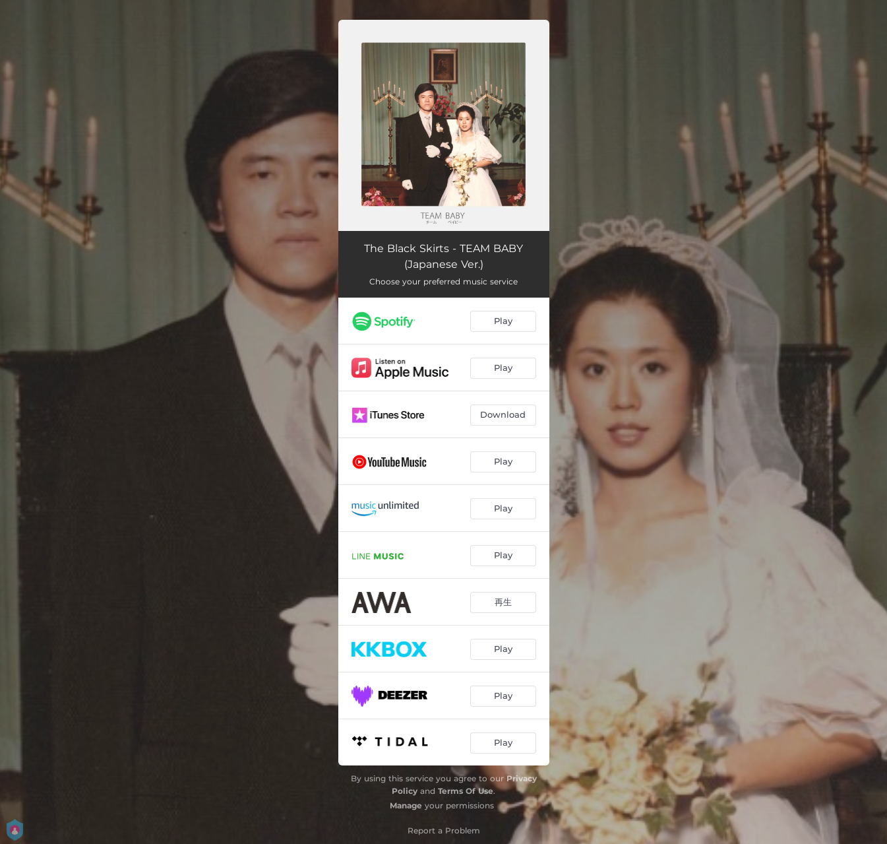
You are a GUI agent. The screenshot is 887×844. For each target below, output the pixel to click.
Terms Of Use (465, 791)
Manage (406, 805)
